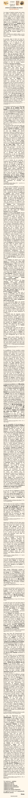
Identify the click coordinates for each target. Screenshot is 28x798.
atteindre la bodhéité (16, 447)
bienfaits (10, 242)
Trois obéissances (20, 432)
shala (18, 200)
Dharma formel (19, 295)
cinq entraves (19, 55)
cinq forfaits (12, 608)
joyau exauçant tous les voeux (16, 482)
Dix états (14, 45)
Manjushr (22, 274)
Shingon (5, 365)
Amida (9, 120)
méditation (6, 734)
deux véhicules (20, 70)
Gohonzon (16, 490)
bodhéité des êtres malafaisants (11, 786)
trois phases (6, 496)
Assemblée (11, 424)
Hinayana (22, 389)
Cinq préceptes (7, 239)
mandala (21, 492)
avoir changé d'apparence (14, 399)
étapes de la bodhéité (9, 782)
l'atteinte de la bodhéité (12, 415)
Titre (13, 492)
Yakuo (5, 21)
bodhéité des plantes (9, 788)
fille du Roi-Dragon (13, 54)
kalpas (17, 439)
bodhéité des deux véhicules (10, 785)
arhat (17, 718)
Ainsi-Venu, (21, 111)
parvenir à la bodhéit (16, 564)
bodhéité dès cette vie (9, 784)
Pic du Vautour (19, 424)
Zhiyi (12, 66)
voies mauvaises (12, 255)
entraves (14, 636)
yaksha (5, 197)
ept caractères (17, 493)
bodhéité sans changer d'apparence (12, 789)
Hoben (9, 17)
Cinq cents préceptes (16, 729)
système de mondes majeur (16, 208)
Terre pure (16, 26)
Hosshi (17, 463)
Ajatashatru (17, 572)
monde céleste (7, 593)
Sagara (9, 477)
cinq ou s (12, 493)
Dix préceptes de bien (18, 239)
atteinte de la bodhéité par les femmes (14, 24)
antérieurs (6, 390)
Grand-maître (11, 644)
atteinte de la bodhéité (9, 384)
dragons (19, 456)
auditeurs (15, 574)
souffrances (21, 251)
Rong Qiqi (19, 540)
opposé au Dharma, (19, 576)
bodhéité (6, 590)
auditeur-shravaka (11, 720)
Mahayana (21, 393)
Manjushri (7, 462)
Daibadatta (14, 21)
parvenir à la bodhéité (15, 63)
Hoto (17, 466)
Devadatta (6, 49)
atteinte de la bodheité (16, 440)
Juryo (22, 16)
